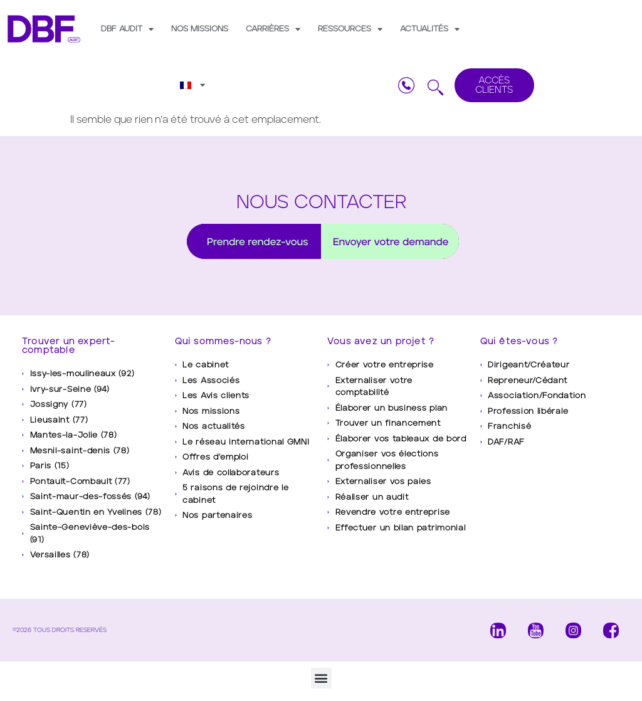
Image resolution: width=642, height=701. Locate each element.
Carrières (273, 29)
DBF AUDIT (127, 29)
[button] (321, 678)
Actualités (430, 29)
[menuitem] (192, 85)
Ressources (350, 29)
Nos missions (199, 28)
